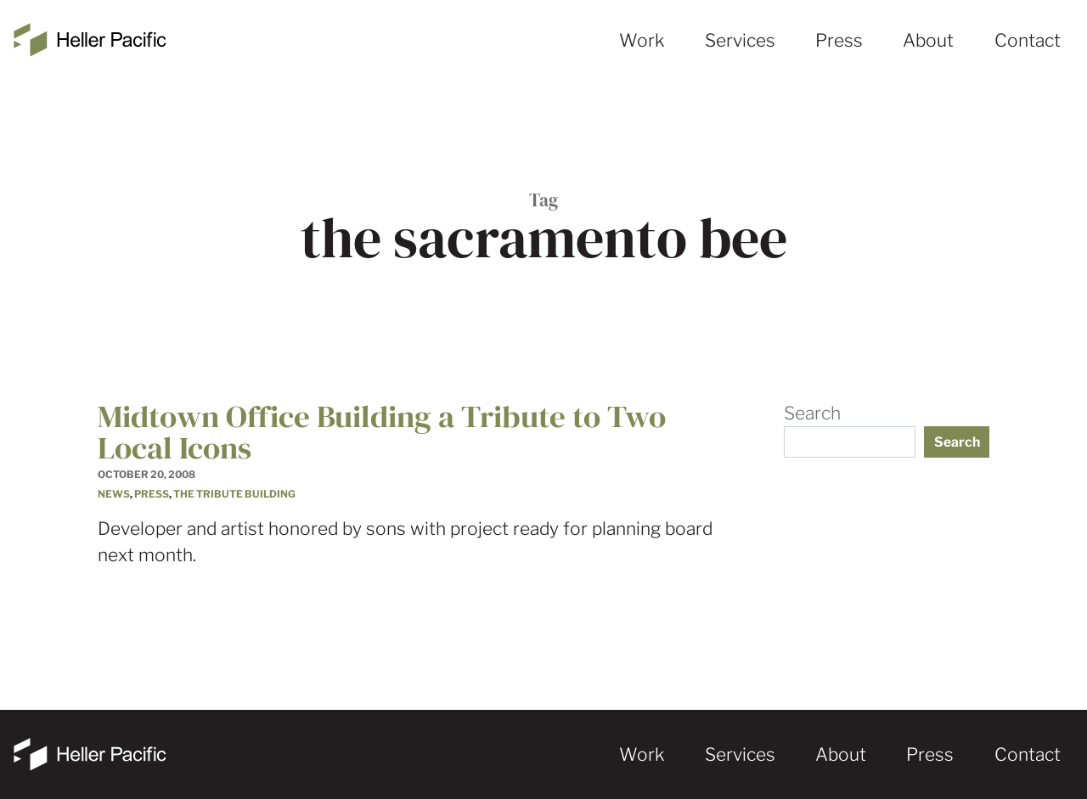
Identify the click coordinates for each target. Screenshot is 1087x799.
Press (839, 40)
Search (812, 413)
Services (740, 40)
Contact (1027, 40)
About (928, 40)
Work (642, 40)
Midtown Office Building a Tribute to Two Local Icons (382, 431)
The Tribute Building (234, 494)
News (114, 494)
